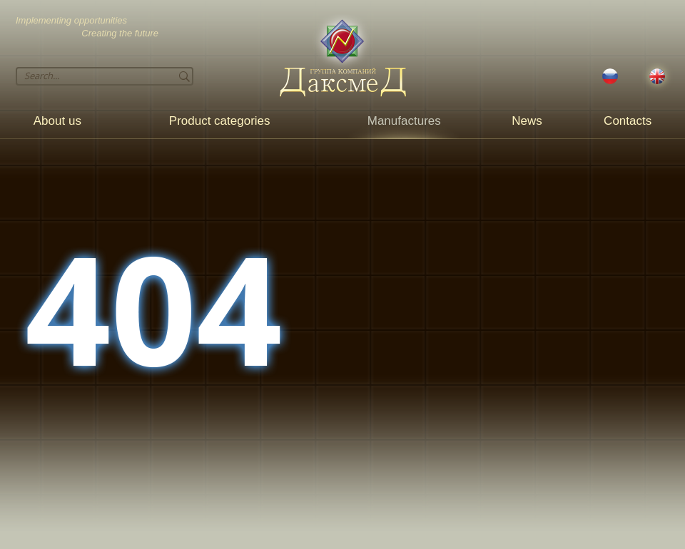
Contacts (627, 121)
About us (57, 121)
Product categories (219, 121)
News (527, 121)
